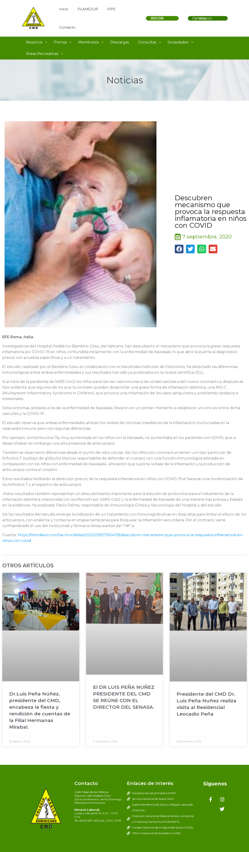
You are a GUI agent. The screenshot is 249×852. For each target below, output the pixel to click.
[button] (179, 249)
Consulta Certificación (202, 18)
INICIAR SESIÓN (157, 18)
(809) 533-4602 (89, 820)
